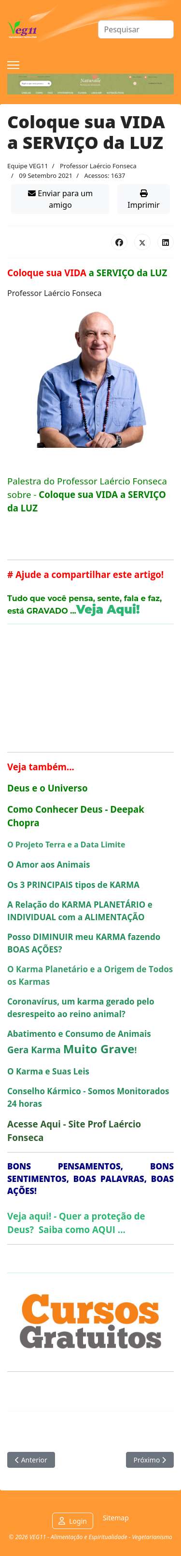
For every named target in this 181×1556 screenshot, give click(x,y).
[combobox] (136, 29)
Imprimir (143, 199)
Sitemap (116, 1517)
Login (78, 1521)
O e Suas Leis (48, 1071)
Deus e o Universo (47, 788)
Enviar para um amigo (60, 199)
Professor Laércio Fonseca (98, 165)
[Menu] (13, 65)
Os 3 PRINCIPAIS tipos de (73, 884)
